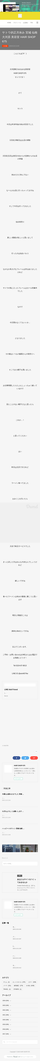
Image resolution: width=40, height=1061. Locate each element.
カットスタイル (19, 982)
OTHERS (17, 989)
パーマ (7, 986)
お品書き (25, 22)
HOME (9, 22)
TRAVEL (7, 989)
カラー (32, 982)
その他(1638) (5, 745)
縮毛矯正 (18, 986)
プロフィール (17, 22)
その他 (5, 46)
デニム (6, 982)
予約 (31, 22)
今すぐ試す (26, 9)
